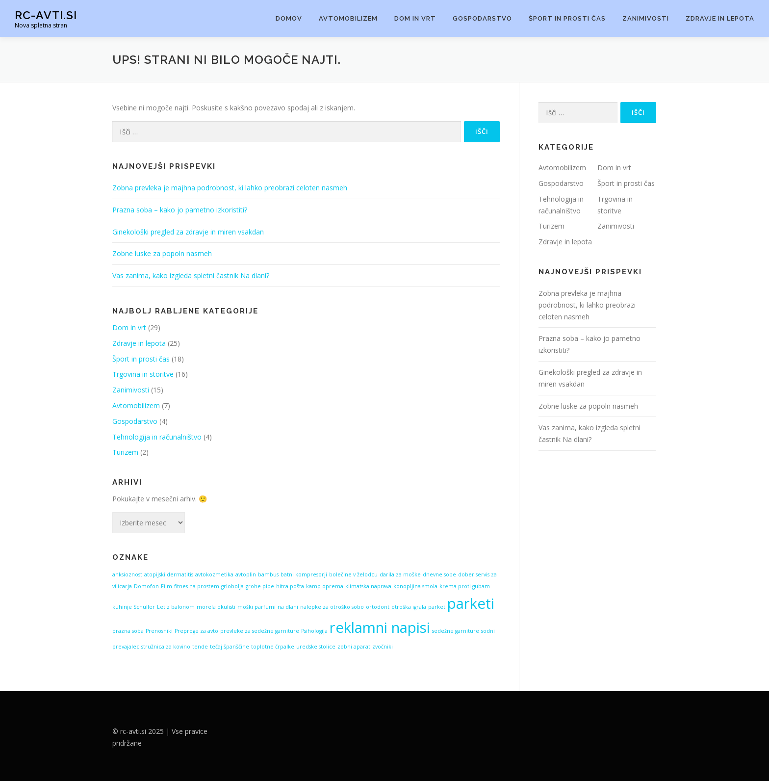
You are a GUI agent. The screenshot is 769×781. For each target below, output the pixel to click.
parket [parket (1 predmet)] (436, 606)
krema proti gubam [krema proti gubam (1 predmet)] (464, 586)
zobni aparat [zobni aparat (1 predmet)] (353, 646)
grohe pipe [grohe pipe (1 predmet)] (260, 586)
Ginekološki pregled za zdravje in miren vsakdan (188, 231)
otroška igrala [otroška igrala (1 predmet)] (408, 606)
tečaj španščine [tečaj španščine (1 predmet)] (229, 646)
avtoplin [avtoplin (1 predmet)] (245, 574)
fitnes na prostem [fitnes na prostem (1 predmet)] (196, 586)
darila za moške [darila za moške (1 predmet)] (400, 574)
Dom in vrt (415, 18)
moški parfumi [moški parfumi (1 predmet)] (256, 606)
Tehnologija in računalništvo (157, 437)
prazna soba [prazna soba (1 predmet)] (128, 630)
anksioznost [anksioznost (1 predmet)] (127, 574)
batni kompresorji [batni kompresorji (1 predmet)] (304, 574)
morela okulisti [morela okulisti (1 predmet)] (216, 606)
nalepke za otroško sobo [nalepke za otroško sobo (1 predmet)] (332, 606)
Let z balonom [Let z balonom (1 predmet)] (176, 606)
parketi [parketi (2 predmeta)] (470, 603)
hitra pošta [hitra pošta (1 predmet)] (290, 586)
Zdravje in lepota (720, 18)
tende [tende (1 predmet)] (200, 646)
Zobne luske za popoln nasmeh (162, 253)
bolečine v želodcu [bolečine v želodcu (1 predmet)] (353, 574)
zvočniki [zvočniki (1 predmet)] (382, 646)
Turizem (125, 452)
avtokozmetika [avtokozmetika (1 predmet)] (214, 574)
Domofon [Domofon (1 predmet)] (146, 586)
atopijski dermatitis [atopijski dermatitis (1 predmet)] (168, 574)
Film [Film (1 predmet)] (166, 586)
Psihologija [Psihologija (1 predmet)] (314, 630)
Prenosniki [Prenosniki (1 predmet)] (159, 630)
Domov (289, 18)
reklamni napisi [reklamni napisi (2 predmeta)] (380, 627)
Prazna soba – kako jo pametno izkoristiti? (179, 209)
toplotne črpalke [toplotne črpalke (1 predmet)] (272, 646)
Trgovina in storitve (143, 374)
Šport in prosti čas (567, 18)
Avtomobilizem (348, 18)
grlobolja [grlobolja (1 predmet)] (232, 586)
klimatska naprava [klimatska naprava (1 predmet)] (368, 586)
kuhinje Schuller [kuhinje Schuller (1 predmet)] (133, 606)
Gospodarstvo (482, 18)
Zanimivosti (645, 18)
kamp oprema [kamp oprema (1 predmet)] (324, 586)
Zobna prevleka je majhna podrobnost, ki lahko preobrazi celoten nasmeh (229, 187)
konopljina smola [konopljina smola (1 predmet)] (415, 586)
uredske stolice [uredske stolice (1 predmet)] (315, 646)
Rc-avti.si (46, 15)
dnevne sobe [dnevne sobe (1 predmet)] (439, 574)
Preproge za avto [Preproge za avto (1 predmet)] (196, 630)
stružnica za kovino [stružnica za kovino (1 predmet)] (165, 646)
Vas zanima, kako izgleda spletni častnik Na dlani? (190, 275)
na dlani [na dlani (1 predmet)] (288, 606)
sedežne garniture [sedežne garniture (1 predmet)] (455, 630)
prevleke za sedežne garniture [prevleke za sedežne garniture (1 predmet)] (259, 630)
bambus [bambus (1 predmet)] (268, 574)
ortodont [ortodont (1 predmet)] (377, 606)
